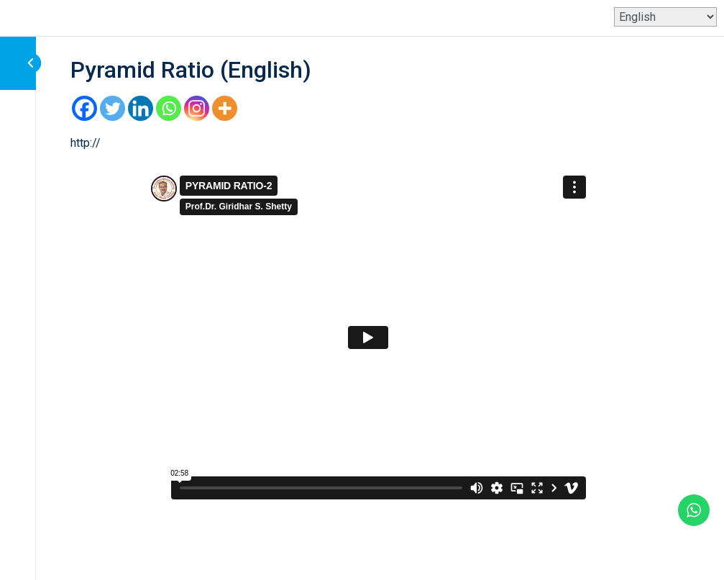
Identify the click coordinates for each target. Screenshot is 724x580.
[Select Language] (665, 17)
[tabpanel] (368, 319)
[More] (224, 108)
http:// (85, 143)
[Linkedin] (140, 108)
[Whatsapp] (168, 108)
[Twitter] (112, 108)
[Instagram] (196, 108)
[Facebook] (84, 108)
